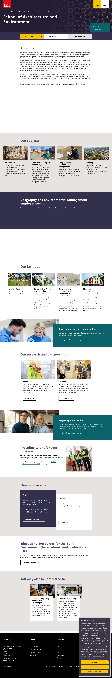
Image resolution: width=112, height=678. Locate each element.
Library (59, 646)
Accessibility (54, 666)
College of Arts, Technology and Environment (33, 11)
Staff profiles (98, 29)
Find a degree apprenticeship (71, 433)
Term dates (60, 655)
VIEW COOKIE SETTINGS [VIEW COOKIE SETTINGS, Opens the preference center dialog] (94, 671)
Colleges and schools (63, 658)
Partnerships (65, 398)
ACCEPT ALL (95, 662)
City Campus (34, 646)
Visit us (32, 658)
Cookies (66, 666)
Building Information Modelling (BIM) (39, 463)
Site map (48, 666)
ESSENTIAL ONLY (95, 667)
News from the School (32, 519)
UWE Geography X (30, 512)
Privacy (61, 666)
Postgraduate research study (71, 340)
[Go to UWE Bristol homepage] (4, 11)
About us (9, 11)
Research (28, 398)
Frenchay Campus (35, 649)
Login (58, 652)
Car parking (33, 655)
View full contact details (9, 660)
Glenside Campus (35, 652)
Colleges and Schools (17, 11)
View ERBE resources (29, 562)
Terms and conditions (75, 666)
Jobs (58, 649)
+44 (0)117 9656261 (16, 658)
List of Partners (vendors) (88, 658)
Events (63, 523)
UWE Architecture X (31, 509)
